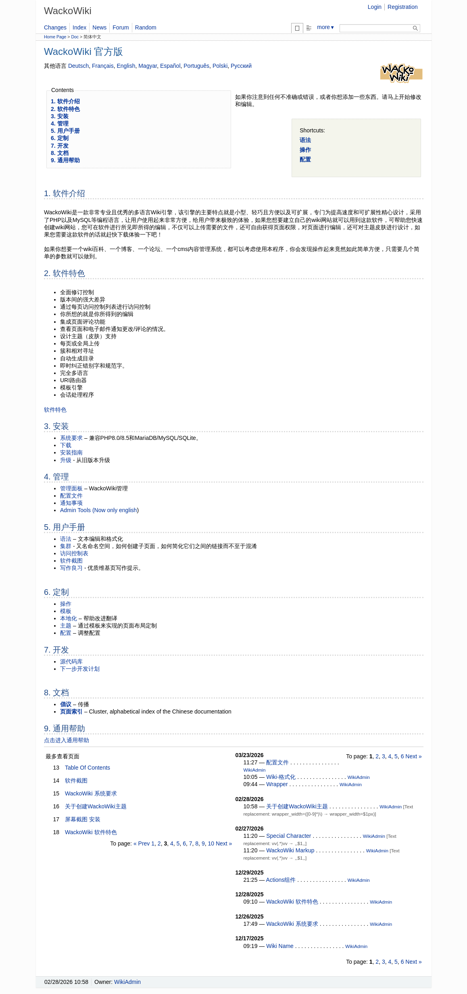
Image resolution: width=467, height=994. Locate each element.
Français (103, 66)
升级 (65, 460)
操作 (305, 149)
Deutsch (78, 66)
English (126, 66)
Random (145, 27)
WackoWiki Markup (290, 850)
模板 (65, 611)
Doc (75, 36)
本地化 (68, 618)
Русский (241, 66)
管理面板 (71, 488)
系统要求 (71, 438)
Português (196, 66)
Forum (121, 27)
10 (211, 843)
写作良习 (71, 568)
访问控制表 (74, 553)
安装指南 (71, 452)
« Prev (141, 843)
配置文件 (71, 495)
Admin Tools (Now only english (98, 510)
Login (375, 7)
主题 (65, 625)
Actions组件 (281, 880)
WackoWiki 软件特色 (91, 832)
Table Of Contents (87, 767)
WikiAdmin (254, 769)
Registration (403, 7)
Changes (55, 27)
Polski (220, 66)
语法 (305, 140)
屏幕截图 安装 (82, 819)
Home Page (55, 36)
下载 (65, 445)
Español (170, 66)
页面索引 (71, 711)
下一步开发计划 (80, 668)
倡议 (65, 704)
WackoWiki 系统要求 (91, 793)
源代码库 (71, 661)
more (326, 27)
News (99, 27)
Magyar (147, 66)
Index (79, 27)
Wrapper (277, 784)
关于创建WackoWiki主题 (96, 806)
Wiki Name (280, 946)
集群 (65, 546)
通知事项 (71, 503)
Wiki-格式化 (281, 777)
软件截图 (71, 560)
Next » (224, 843)
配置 (305, 159)
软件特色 (55, 409)
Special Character (288, 836)
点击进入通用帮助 (66, 740)
